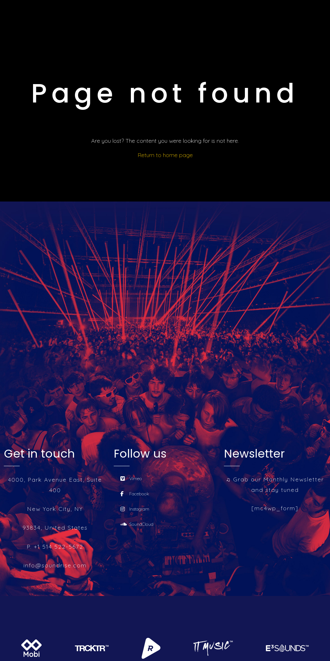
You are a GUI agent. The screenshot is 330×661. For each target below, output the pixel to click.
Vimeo (131, 478)
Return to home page (165, 155)
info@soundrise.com (55, 565)
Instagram (134, 509)
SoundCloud (136, 524)
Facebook (134, 494)
